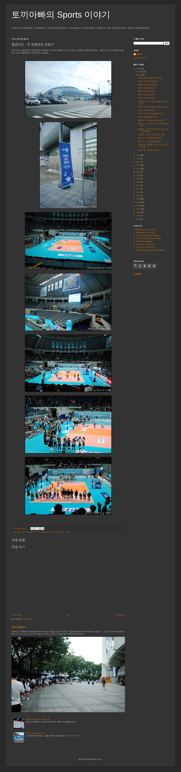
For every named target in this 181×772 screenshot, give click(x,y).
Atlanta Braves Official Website (147, 236)
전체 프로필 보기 (140, 58)
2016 (138, 179)
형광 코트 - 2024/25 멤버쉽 (148, 150)
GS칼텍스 (61, 532)
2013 (138, 189)
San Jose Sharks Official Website (148, 238)
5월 (139, 75)
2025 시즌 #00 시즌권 (146, 110)
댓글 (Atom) (27, 619)
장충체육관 (21, 532)
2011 (138, 192)
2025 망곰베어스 (19, 627)
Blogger (99, 759)
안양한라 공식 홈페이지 (145, 247)
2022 (138, 159)
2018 (138, 172)
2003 (138, 219)
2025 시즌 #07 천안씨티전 (148, 85)
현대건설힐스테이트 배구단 (47, 532)
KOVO (68, 532)
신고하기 (138, 274)
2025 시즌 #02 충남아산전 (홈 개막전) (152, 107)
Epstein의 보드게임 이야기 (146, 230)
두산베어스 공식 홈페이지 (146, 244)
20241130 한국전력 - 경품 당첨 (37, 719)
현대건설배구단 (30, 532)
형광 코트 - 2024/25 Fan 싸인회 (150, 138)
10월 (140, 72)
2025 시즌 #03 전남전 (146, 98)
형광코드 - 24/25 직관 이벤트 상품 (151, 135)
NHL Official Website (144, 241)
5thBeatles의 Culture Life (145, 232)
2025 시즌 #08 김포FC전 (35, 733)
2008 (138, 202)
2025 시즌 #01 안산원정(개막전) (150, 114)
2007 (138, 206)
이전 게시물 (119, 615)
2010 (138, 196)
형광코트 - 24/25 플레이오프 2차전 (151, 120)
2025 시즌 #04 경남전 (146, 95)
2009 (138, 199)
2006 (138, 209)
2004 (138, 216)
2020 (138, 165)
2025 (138, 69)
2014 (138, 185)
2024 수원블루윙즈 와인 (147, 117)
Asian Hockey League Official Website (150, 250)
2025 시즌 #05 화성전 (146, 91)
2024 (138, 155)
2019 (138, 169)
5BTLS (139, 54)
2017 (138, 175)
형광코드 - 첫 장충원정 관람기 (149, 141)
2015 (138, 182)
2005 (138, 212)
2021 (138, 162)
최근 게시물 (16, 615)
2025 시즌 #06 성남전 (146, 88)
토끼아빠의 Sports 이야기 (60, 14)
